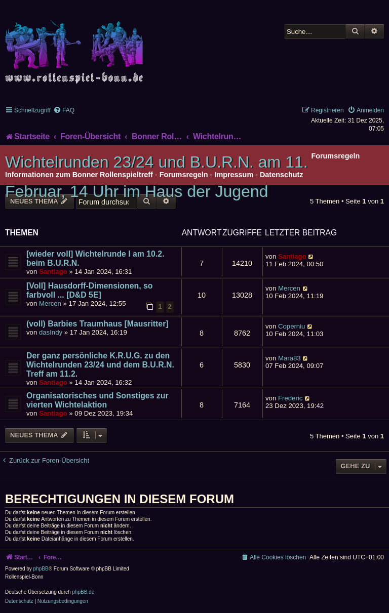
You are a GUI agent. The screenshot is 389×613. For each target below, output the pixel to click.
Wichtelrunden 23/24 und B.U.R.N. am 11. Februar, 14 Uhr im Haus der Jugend (156, 176)
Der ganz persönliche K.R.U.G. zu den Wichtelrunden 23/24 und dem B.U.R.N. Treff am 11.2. (100, 364)
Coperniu (291, 326)
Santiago (53, 271)
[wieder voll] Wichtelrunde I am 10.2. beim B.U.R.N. (95, 258)
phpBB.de (83, 592)
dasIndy (50, 332)
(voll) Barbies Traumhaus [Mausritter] (97, 323)
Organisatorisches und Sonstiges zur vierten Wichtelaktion (97, 400)
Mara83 (289, 358)
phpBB (41, 568)
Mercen (50, 303)
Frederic (290, 398)
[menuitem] (63, 110)
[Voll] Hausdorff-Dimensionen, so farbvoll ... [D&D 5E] (89, 290)
